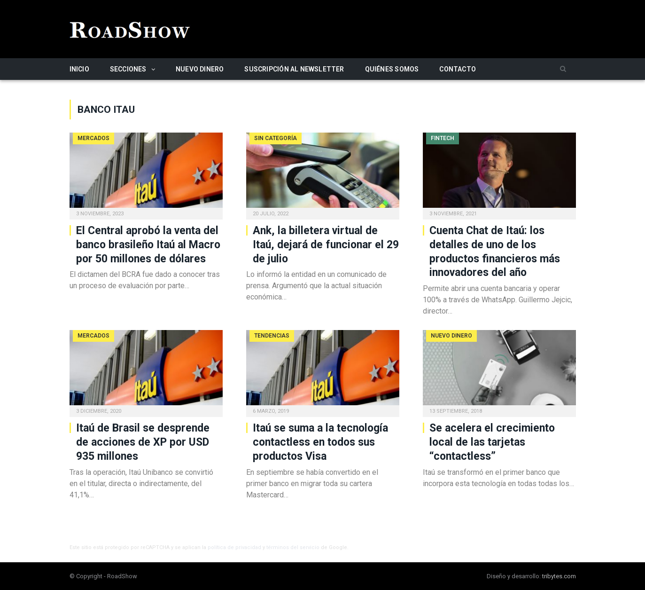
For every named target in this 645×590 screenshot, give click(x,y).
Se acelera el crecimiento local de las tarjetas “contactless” (492, 442)
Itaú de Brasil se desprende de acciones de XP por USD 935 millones (143, 442)
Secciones (128, 69)
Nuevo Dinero (200, 69)
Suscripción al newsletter (294, 69)
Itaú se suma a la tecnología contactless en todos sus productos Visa (320, 442)
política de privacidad (234, 547)
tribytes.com (559, 576)
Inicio (79, 69)
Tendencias (271, 335)
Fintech (442, 138)
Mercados (93, 138)
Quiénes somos (392, 69)
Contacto (457, 69)
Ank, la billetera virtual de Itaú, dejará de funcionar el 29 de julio (326, 244)
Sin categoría (275, 138)
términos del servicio (292, 547)
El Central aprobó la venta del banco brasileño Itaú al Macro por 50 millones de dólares (148, 244)
